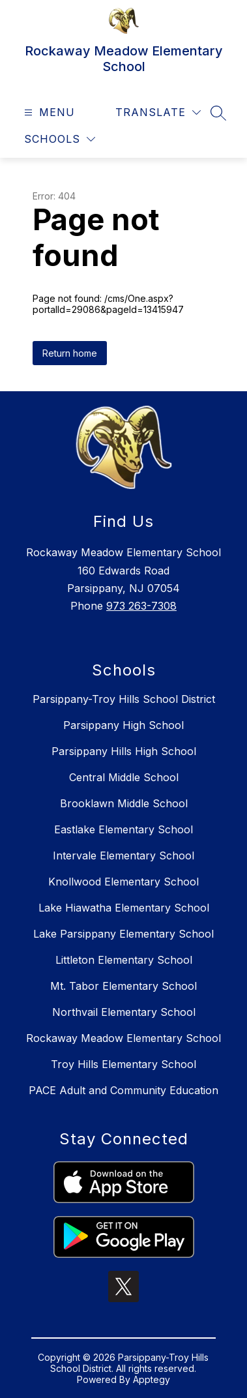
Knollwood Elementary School (123, 881)
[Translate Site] (158, 112)
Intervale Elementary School (123, 855)
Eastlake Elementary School (123, 829)
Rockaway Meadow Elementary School (123, 1038)
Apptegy (151, 1379)
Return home (69, 353)
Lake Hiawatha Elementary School (123, 907)
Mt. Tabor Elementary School (123, 985)
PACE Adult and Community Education (123, 1090)
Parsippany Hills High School (123, 751)
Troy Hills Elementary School (123, 1064)
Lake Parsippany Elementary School (123, 933)
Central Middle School (124, 777)
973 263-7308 (141, 605)
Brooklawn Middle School (124, 803)
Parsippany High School (123, 725)
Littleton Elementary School (123, 959)
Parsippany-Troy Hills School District (124, 699)
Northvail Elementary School (124, 1012)
